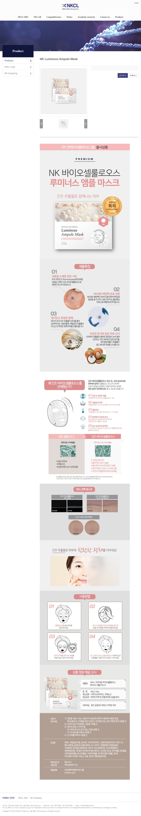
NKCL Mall (23, 798)
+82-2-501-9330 (55, 805)
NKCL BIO (23, 17)
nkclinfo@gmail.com (87, 805)
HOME (136, 3)
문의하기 (122, 75)
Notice (69, 17)
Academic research (86, 17)
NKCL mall (9, 66)
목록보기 (133, 75)
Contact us (105, 17)
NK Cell (37, 17)
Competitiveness (53, 17)
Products (119, 17)
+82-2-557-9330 (67, 805)
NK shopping (10, 73)
